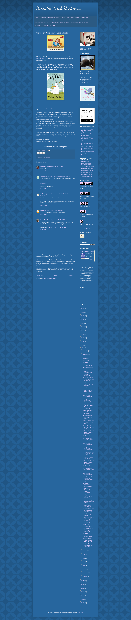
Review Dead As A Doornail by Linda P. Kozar (88, 427)
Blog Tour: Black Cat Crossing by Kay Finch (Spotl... (88, 545)
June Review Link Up (86, 176)
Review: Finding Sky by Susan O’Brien (88, 368)
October (85, 358)
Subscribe (87, 120)
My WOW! (43, 183)
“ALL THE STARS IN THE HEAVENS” (57, 227)
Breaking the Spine (41, 58)
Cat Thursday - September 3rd (87, 525)
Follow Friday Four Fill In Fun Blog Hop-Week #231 (88, 432)
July (84, 554)
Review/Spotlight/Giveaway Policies (50, 17)
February (85, 573)
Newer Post (40, 275)
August (84, 550)
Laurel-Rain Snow (45, 220)
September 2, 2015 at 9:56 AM (59, 220)
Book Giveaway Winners (87, 514)
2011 (82, 591)
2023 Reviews (58, 20)
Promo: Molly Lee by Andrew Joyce (88, 457)
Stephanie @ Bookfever (47, 176)
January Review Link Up (87, 166)
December (85, 351)
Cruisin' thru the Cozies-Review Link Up (87, 134)
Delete (45, 171)
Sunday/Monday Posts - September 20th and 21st (88, 422)
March (84, 569)
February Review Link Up (87, 168)
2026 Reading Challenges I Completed (45, 25)
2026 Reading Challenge (87, 251)
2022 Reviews (48, 20)
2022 (82, 323)
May (84, 562)
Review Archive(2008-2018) (42, 22)
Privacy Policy (65, 17)
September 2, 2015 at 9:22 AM (55, 210)
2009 (82, 599)
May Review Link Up (86, 174)
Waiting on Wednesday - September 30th (87, 364)
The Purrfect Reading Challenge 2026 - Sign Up (87, 139)
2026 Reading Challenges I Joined (80, 22)
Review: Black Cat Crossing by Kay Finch (88, 417)
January (85, 576)
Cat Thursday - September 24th (87, 396)
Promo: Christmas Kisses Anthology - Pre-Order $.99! (88, 540)
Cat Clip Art (87, 228)
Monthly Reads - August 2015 (87, 505)
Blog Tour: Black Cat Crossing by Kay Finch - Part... (88, 530)
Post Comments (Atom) (50, 278)
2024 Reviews (68, 20)
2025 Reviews (78, 20)
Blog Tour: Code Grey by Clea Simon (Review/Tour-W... (88, 510)
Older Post (71, 275)
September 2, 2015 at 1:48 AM (55, 166)
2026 (82, 308)
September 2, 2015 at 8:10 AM (62, 176)
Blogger (81, 612)
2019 (82, 334)
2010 (82, 595)
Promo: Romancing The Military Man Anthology (88, 412)
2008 (82, 603)
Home (36, 17)
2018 (82, 338)
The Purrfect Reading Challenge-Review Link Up (87, 143)
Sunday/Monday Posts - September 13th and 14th (88, 453)
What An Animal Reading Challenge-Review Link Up (87, 153)
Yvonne (87, 253)
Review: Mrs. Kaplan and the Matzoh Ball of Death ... (88, 501)
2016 (82, 345)
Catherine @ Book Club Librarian (49, 194)
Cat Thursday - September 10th (87, 474)
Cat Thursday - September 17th (87, 444)
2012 (82, 588)
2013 (82, 584)
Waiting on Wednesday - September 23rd (87, 400)
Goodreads (49, 109)
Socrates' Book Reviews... (58, 8)
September (86, 360)
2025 (82, 312)
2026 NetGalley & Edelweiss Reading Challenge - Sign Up (86, 163)
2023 (82, 319)
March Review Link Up (87, 170)
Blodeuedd (43, 166)
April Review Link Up (86, 172)
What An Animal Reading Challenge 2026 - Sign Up (87, 148)
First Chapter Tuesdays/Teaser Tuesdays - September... (88, 373)
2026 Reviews (87, 20)
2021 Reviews (39, 20)
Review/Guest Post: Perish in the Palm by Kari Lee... (88, 379)
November (85, 354)
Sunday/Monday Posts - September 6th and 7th (88, 496)
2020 (82, 330)
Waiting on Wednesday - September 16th (87, 448)
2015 (83, 347)
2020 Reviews (84, 17)
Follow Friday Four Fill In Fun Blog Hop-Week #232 (88, 392)
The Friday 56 (86, 388)
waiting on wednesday (45, 157)
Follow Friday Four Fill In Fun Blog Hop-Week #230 (88, 462)
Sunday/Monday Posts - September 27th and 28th (88, 384)
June (84, 558)
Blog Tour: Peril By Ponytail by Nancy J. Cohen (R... (88, 440)
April (84, 565)
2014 (82, 580)
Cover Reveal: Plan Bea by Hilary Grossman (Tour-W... (88, 479)
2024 (82, 316)
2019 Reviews (75, 17)
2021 (82, 327)
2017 (82, 341)
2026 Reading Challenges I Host (60, 22)
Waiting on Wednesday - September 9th (87, 485)
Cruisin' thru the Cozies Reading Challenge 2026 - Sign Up (87, 130)
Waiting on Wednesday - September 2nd (87, 535)
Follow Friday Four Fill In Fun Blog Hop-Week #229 (88, 519)
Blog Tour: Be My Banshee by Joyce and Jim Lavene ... (88, 470)
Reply (41, 171)
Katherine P (43, 210)
